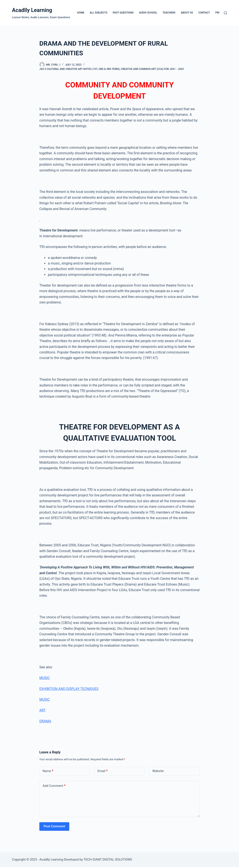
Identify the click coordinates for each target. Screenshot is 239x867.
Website (158, 771)
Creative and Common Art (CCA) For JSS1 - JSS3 (152, 69)
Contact (204, 12)
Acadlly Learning (32, 10)
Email (102, 771)
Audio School (148, 12)
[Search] (225, 13)
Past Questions (123, 12)
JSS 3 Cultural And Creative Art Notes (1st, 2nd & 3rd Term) (79, 69)
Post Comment (54, 826)
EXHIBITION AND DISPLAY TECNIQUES (69, 689)
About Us (187, 12)
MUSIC (44, 678)
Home (80, 12)
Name (48, 771)
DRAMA (45, 721)
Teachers (168, 12)
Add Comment (54, 786)
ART (42, 710)
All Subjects (98, 12)
